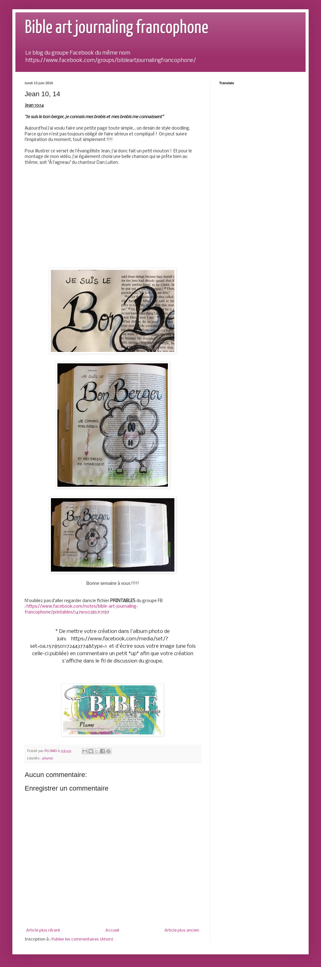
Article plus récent (43, 930)
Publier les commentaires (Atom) (82, 939)
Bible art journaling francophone (116, 28)
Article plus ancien (182, 930)
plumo (47, 758)
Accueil (112, 930)
